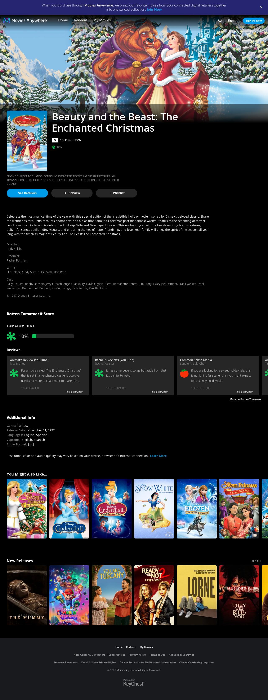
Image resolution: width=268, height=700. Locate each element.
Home (63, 20)
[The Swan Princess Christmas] (27, 509)
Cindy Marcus (31, 272)
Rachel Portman (17, 260)
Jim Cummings (61, 288)
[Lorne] (197, 595)
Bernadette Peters (125, 284)
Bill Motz (46, 272)
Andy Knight (14, 249)
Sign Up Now (254, 20)
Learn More (158, 456)
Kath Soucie (79, 288)
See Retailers (27, 193)
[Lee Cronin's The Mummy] (27, 595)
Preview (72, 193)
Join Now (154, 9)
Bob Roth (60, 272)
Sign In (232, 20)
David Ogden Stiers (98, 284)
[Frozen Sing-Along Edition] (197, 509)
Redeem (80, 20)
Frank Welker (187, 284)
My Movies (102, 20)
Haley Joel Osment (165, 284)
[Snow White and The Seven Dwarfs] (154, 509)
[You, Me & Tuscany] (112, 595)
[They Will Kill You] (239, 595)
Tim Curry (145, 284)
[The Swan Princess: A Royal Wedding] (239, 509)
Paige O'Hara (15, 284)
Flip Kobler (13, 272)
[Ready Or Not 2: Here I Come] (154, 595)
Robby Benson (34, 284)
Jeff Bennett (25, 288)
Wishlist (117, 193)
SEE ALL (256, 561)
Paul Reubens (98, 288)
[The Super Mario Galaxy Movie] (69, 595)
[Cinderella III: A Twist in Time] (112, 509)
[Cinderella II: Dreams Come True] (69, 509)
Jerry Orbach (54, 284)
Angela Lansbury (74, 284)
